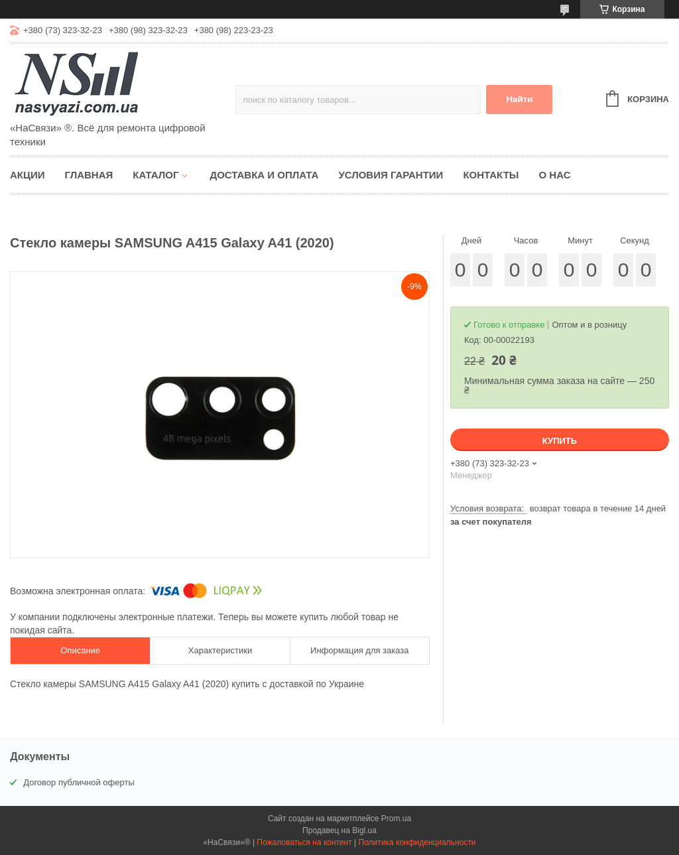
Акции (27, 175)
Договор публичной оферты (79, 782)
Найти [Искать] (519, 99)
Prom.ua (396, 818)
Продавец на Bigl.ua (339, 830)
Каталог (155, 175)
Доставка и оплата (264, 175)
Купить (559, 441)
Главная (89, 175)
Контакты (491, 175)
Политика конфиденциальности (417, 842)
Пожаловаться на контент (304, 842)
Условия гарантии (390, 175)
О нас (555, 175)
